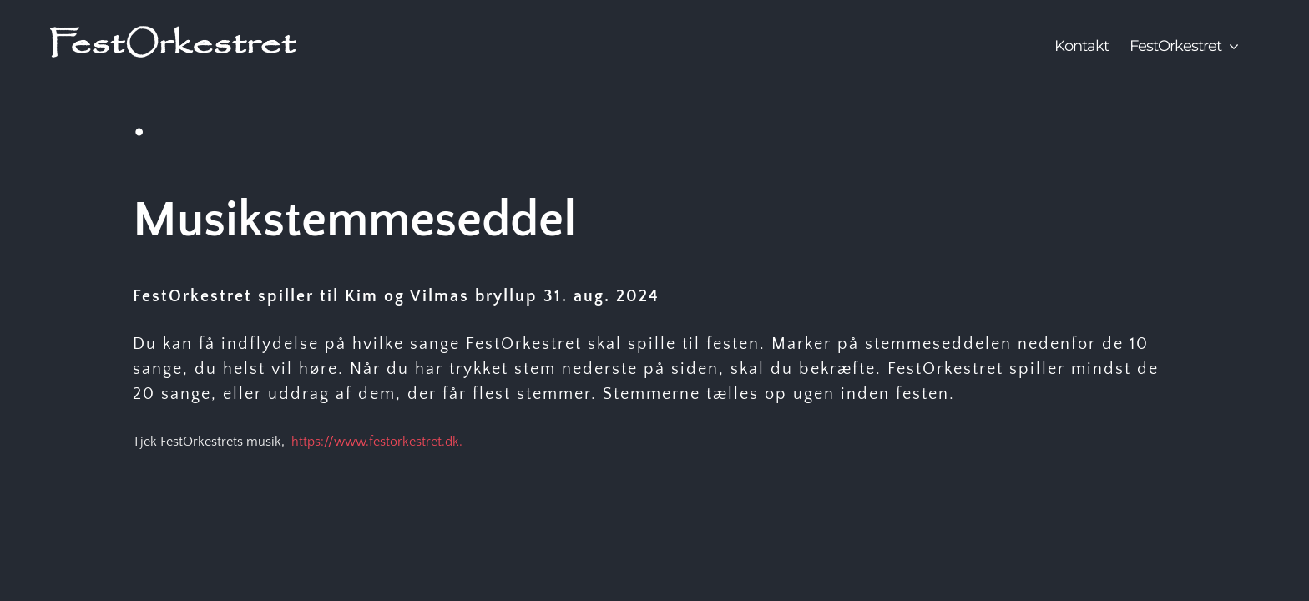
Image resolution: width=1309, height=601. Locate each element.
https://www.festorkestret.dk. (376, 441)
